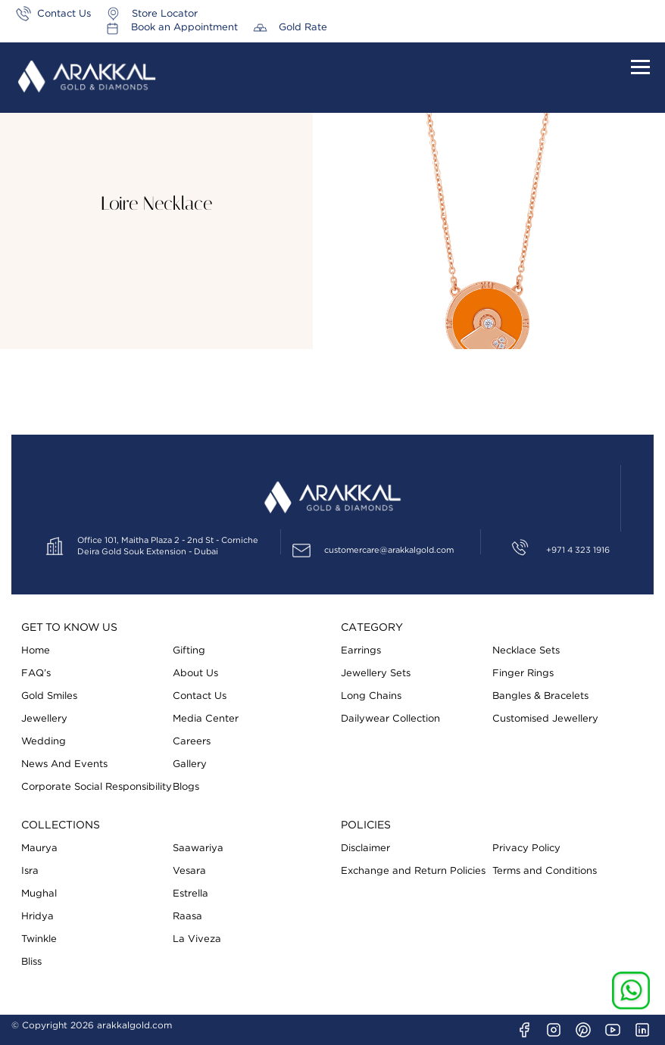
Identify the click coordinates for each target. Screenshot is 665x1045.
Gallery (190, 764)
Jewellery (44, 719)
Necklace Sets (526, 651)
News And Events (64, 764)
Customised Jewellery (545, 719)
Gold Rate (629, 14)
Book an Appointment (510, 14)
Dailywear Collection (390, 719)
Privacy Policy (526, 848)
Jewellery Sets (376, 673)
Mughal (39, 894)
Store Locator (165, 14)
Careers (192, 742)
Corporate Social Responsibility (96, 787)
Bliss (31, 962)
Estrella (190, 894)
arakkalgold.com (134, 1025)
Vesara (189, 871)
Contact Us (64, 14)
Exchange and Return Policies (413, 871)
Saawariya (198, 848)
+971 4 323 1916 (578, 550)
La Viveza (197, 939)
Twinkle (39, 939)
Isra (30, 871)
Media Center (206, 719)
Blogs (186, 787)
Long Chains (371, 696)
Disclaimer (365, 848)
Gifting (189, 651)
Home (35, 651)
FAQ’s (36, 673)
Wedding (43, 742)
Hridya (37, 917)
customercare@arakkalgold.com (389, 550)
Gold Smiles (49, 696)
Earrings (361, 651)
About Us (195, 673)
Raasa (187, 917)
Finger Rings (523, 673)
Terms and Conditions (544, 871)
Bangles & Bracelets (540, 696)
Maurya (39, 848)
